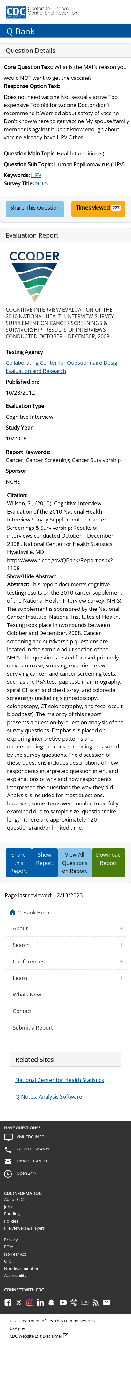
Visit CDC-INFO (31, 1137)
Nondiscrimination (22, 1268)
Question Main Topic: (29, 153)
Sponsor (16, 470)
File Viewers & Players (24, 1228)
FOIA (8, 1247)
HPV (36, 175)
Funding (12, 1214)
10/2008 (16, 438)
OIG (7, 1261)
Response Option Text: (32, 86)
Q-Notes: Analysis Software (48, 1096)
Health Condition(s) (80, 153)
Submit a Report (33, 1027)
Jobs (8, 1207)
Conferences (29, 961)
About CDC (14, 1199)
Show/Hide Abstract (31, 576)
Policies (11, 1221)
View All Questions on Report (74, 862)
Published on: (22, 381)
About (20, 928)
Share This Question (35, 207)
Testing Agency (24, 351)
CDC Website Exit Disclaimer (36, 1336)
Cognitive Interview (29, 416)
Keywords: (17, 175)
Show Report (44, 858)
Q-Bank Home (35, 912)
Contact (22, 1011)
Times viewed (93, 207)
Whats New (27, 994)
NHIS (41, 183)
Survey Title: (19, 183)
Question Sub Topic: (28, 164)
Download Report (108, 858)
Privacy (11, 1240)
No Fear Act (15, 1254)
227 (116, 207)
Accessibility (15, 1275)
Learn (20, 978)
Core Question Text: (28, 67)
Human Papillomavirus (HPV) (89, 164)
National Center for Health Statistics (59, 1080)
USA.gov (17, 1328)
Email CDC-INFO (32, 1161)
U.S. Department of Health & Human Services (52, 1321)
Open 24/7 (26, 1173)
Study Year (19, 427)
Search (21, 944)
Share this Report (18, 862)
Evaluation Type (25, 406)
